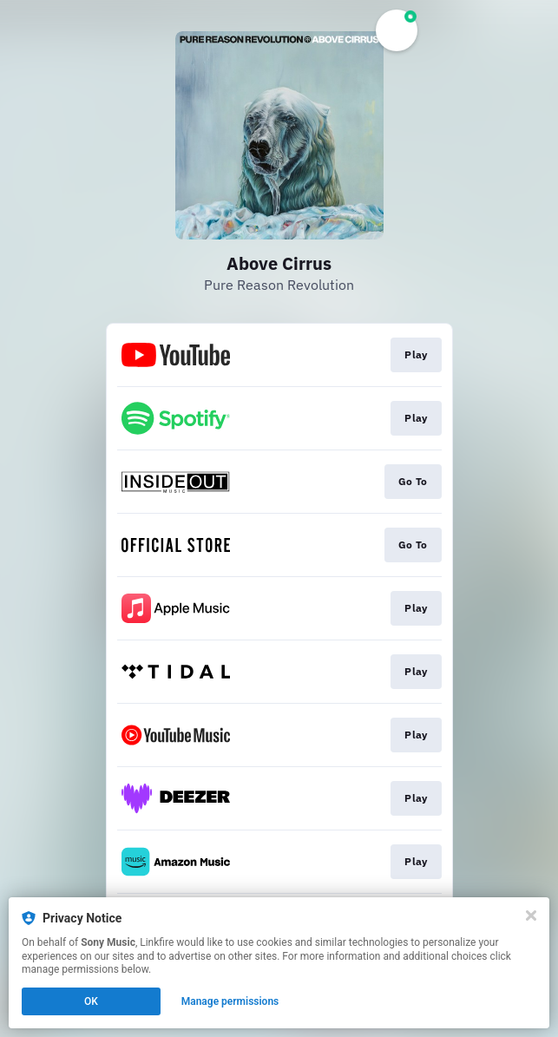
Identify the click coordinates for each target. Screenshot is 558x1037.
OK (91, 1001)
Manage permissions (230, 1001)
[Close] (531, 915)
